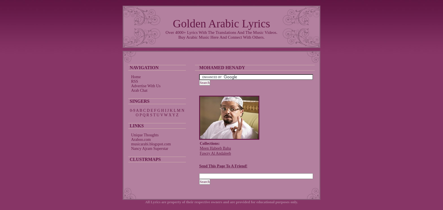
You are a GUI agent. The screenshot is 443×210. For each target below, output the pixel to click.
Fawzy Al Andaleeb (215, 153)
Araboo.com (141, 139)
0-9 (132, 110)
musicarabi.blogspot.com (151, 144)
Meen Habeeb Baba (215, 148)
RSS (134, 81)
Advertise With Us (145, 86)
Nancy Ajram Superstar (149, 148)
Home (136, 77)
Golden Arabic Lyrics (221, 23)
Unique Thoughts (144, 135)
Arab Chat (139, 90)
